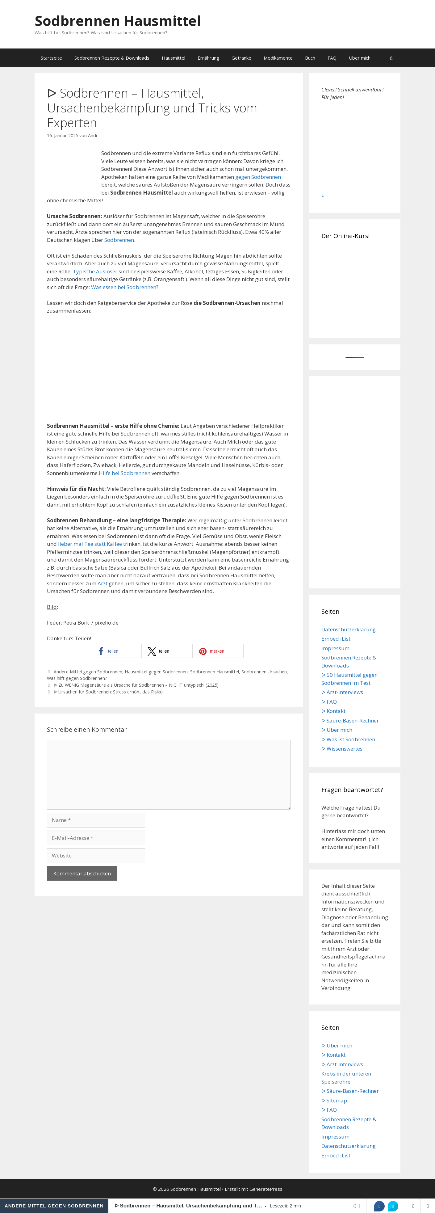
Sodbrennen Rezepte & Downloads (111, 58)
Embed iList (335, 638)
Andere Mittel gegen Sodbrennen (88, 672)
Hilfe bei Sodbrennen (124, 473)
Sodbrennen (119, 239)
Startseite (51, 58)
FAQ (332, 58)
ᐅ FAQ (329, 701)
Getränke (241, 58)
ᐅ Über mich (336, 729)
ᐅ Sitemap (334, 1100)
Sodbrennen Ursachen (264, 672)
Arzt (102, 583)
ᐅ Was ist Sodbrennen (348, 739)
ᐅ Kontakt (333, 710)
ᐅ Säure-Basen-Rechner (350, 720)
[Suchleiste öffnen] (391, 57)
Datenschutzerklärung (348, 629)
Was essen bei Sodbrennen (123, 287)
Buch (310, 58)
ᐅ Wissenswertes (341, 748)
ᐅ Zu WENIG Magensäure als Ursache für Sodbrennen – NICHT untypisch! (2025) (136, 685)
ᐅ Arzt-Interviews (342, 692)
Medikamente (278, 58)
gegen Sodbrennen (258, 176)
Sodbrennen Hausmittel (118, 20)
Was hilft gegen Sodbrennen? (77, 678)
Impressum (335, 648)
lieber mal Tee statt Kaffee (90, 543)
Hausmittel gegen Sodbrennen (156, 672)
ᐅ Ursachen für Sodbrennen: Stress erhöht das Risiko (108, 692)
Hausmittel (173, 58)
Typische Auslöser (95, 271)
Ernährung (208, 58)
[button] (118, 651)
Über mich (359, 58)
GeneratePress (265, 1189)
